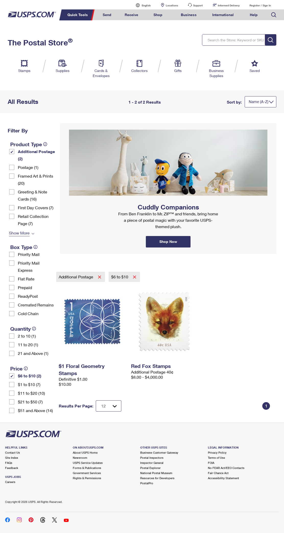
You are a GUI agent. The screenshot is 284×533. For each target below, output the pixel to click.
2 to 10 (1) (27, 335)
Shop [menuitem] (157, 15)
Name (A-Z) (258, 101)
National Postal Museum (156, 473)
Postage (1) (28, 167)
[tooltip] (45, 144)
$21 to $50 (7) (30, 401)
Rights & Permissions (87, 478)
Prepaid (25, 287)
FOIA (211, 462)
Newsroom (80, 457)
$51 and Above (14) (35, 410)
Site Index (11, 457)
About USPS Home (85, 452)
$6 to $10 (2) (29, 375)
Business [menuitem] (189, 15)
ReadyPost (28, 296)
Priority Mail (29, 254)
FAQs (8, 462)
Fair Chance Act (218, 473)
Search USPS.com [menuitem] (273, 14)
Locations (172, 5)
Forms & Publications (87, 467)
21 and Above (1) (33, 353)
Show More (19, 232)
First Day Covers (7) (35, 207)
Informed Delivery (229, 5)
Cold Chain (28, 313)
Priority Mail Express (29, 266)
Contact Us (12, 452)
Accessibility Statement (223, 478)
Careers (10, 482)
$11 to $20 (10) (31, 393)
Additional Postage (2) (36, 155)
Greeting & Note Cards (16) (32, 195)
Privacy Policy (217, 452)
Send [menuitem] (107, 15)
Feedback (11, 467)
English (141, 5)
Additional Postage (76, 276)
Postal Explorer (150, 467)
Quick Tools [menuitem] (77, 15)
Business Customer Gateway (159, 452)
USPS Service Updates (88, 462)
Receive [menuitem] (131, 15)
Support (198, 5)
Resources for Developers (157, 478)
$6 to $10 (120, 276)
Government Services (87, 473)
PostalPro (146, 483)
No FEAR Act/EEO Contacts (226, 467)
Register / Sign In (260, 5)
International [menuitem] (223, 15)
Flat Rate (26, 278)
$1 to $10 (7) (29, 384)
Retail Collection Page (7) (33, 220)
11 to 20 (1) (28, 344)
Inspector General (151, 462)
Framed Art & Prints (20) (35, 179)
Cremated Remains (36, 304)
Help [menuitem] (254, 15)
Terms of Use (216, 457)
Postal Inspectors (151, 457)
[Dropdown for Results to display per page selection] (108, 406)
